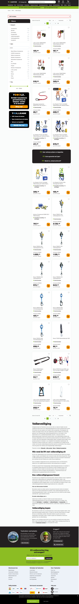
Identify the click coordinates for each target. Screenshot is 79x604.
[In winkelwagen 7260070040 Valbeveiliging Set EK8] (68, 82)
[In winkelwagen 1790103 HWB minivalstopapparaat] (48, 347)
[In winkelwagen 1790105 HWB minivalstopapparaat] (68, 316)
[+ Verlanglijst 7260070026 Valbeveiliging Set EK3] (69, 27)
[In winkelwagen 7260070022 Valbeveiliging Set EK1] (48, 51)
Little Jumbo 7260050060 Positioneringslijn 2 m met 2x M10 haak (61, 401)
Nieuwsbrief (54, 579)
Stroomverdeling (56, 5)
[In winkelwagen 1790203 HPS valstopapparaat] (68, 286)
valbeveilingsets (54, 502)
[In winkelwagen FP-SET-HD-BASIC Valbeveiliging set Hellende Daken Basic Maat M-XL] (68, 113)
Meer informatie (25, 542)
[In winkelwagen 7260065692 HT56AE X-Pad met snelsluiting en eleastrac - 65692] (48, 408)
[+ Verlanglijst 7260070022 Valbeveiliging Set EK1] (49, 27)
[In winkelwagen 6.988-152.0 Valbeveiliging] (48, 224)
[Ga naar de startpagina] (12, 2)
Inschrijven (48, 558)
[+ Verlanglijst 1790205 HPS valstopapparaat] (49, 261)
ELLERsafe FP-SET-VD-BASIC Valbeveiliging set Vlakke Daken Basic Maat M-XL (40, 184)
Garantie (11, 577)
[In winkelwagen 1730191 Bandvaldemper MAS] (68, 347)
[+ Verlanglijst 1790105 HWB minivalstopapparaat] (69, 292)
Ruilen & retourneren (13, 573)
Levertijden (32, 570)
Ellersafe (43, 448)
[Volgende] (58, 23)
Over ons (53, 570)
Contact (10, 579)
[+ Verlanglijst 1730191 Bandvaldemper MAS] (69, 323)
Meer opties (46, 601)
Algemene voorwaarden (35, 575)
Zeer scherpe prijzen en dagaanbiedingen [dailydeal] (31, 7)
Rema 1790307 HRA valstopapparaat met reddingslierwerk (58, 216)
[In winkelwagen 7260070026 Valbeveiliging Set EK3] (68, 51)
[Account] (63, 2)
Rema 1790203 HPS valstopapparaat (57, 277)
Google (39, 562)
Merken (69, 5)
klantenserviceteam (41, 522)
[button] (19, 21)
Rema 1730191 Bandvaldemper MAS (61, 338)
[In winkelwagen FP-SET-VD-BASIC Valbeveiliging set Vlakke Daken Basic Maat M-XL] (48, 192)
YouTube (56, 591)
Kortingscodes (33, 579)
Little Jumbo (49, 448)
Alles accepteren (33, 601)
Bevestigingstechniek (43, 5)
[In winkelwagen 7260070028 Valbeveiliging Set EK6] (48, 82)
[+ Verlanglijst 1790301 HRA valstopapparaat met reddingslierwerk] (49, 231)
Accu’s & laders (20, 5)
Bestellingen (11, 570)
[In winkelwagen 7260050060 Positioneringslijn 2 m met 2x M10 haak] (68, 408)
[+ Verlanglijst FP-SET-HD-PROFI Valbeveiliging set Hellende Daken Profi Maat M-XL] (49, 119)
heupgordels (62, 502)
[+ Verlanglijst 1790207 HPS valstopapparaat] (69, 231)
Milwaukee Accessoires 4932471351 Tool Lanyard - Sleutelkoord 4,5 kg (39, 105)
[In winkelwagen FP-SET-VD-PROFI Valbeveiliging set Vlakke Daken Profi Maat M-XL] (68, 144)
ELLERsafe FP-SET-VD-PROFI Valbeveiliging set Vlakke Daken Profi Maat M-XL (60, 136)
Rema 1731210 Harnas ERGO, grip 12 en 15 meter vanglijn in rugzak (61, 369)
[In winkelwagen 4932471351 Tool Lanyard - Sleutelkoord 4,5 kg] (48, 113)
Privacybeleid (47, 561)
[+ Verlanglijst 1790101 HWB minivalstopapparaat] (49, 292)
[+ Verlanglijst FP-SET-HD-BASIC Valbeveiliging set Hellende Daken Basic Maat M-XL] (69, 88)
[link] (45, 23)
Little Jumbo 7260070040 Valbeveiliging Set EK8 (59, 74)
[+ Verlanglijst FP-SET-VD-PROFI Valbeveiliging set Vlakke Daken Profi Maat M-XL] (69, 119)
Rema (54, 448)
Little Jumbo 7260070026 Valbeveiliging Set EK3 (59, 43)
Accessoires (27, 5)
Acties (65, 5)
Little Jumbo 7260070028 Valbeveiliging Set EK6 (39, 74)
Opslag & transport (34, 5)
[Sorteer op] (63, 20)
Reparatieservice (13, 575)
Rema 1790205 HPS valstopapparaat (38, 277)
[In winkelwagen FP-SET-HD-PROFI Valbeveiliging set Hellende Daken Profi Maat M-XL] (48, 144)
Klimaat (50, 5)
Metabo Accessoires (61, 448)
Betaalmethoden (34, 572)
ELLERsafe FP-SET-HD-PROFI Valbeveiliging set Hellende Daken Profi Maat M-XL (41, 136)
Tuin (15, 5)
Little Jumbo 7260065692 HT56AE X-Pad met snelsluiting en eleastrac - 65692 (41, 401)
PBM (62, 5)
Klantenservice (58, 541)
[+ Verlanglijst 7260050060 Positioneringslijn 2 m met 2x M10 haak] (69, 384)
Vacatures (53, 575)
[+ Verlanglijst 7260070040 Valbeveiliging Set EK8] (69, 58)
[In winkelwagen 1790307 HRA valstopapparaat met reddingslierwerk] (68, 224)
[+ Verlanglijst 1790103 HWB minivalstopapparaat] (49, 323)
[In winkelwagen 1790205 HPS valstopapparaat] (48, 286)
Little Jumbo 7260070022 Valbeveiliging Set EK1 (39, 43)
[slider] (10, 86)
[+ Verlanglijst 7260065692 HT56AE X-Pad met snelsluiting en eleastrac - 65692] (49, 384)
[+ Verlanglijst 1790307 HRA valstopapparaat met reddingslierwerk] (69, 199)
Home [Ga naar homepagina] (9, 10)
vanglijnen (45, 502)
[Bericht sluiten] (69, 16)
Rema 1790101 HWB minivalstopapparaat (38, 308)
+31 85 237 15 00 (58, 544)
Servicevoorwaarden (31, 562)
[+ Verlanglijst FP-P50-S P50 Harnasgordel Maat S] (69, 167)
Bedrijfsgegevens (55, 572)
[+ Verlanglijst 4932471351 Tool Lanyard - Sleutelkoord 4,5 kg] (49, 88)
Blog (52, 581)
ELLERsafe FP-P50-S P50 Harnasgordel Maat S (59, 183)
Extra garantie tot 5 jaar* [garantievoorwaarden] (52, 7)
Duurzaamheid (54, 573)
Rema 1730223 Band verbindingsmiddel (38, 369)
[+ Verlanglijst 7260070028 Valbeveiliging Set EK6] (49, 58)
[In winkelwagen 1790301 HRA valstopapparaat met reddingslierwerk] (48, 255)
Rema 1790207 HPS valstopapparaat (57, 247)
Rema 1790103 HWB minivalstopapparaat (38, 339)
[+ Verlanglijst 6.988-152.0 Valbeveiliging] (49, 199)
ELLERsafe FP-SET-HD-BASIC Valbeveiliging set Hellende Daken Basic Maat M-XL (61, 105)
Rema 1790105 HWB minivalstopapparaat (58, 308)
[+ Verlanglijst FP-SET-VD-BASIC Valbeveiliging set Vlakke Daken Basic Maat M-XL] (49, 167)
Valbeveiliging (18, 10)
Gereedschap (10, 5)
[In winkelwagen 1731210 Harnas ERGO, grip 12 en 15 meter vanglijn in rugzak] (68, 378)
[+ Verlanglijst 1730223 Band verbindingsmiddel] (49, 353)
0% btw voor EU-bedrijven (36, 573)
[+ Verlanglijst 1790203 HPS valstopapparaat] (69, 261)
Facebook (56, 588)
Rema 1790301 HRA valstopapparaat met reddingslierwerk (38, 248)
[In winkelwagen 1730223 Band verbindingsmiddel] (48, 378)
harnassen (39, 502)
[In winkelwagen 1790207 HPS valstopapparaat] (68, 255)
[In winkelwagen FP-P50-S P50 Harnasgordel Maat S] (68, 192)
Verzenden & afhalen (13, 572)
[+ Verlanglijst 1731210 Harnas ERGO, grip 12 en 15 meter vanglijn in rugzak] (69, 353)
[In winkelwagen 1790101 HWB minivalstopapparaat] (48, 316)
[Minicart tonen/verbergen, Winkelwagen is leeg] (68, 2)
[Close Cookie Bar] (77, 596)
